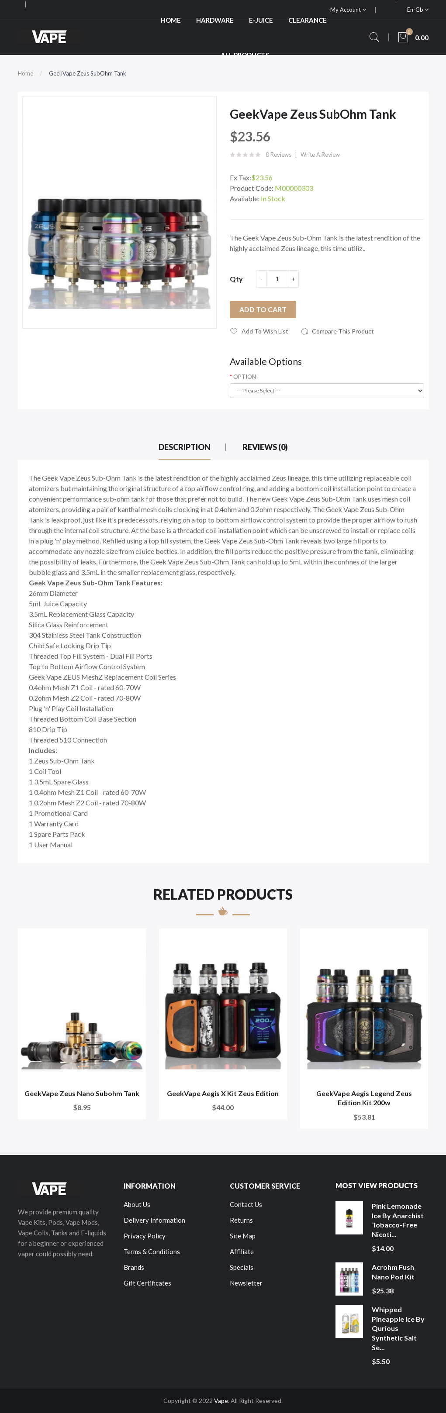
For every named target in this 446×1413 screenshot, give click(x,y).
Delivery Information (154, 1220)
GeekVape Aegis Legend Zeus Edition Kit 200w (364, 1098)
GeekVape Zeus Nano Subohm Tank (81, 1093)
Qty (236, 279)
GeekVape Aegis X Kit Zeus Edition (223, 1093)
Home (25, 73)
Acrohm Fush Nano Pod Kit (393, 1272)
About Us (137, 1204)
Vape (221, 1400)
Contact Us (246, 1204)
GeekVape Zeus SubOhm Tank (87, 73)
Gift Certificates (147, 1283)
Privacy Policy (145, 1236)
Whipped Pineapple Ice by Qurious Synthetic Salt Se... (398, 1328)
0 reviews (278, 154)
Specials (241, 1267)
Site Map (243, 1236)
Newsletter (246, 1283)
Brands (134, 1267)
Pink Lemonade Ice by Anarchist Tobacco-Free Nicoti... (398, 1220)
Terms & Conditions (152, 1251)
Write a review (320, 154)
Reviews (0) (265, 447)
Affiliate (242, 1251)
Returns (241, 1220)
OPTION (244, 376)
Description (185, 447)
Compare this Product (343, 331)
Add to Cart (263, 309)
